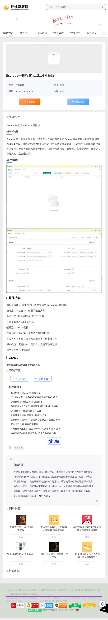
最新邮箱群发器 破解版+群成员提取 (28, 415)
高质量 (80, 148)
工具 (32, 139)
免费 (28, 153)
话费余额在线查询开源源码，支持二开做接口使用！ (36, 419)
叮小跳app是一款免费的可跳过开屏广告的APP (33, 397)
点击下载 (18, 378)
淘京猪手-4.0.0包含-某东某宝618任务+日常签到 (34, 406)
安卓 (28, 338)
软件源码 (76, 33)
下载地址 (30, 101)
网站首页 (8, 33)
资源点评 (78, 101)
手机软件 (20, 85)
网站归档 (80, 598)
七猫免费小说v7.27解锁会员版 (25, 392)
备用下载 (41, 378)
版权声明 (57, 598)
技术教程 (59, 33)
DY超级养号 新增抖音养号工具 (25, 410)
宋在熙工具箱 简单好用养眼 (24, 424)
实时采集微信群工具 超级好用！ (26, 401)
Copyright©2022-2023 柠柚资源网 (21, 598)
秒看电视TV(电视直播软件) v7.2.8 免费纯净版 (33, 433)
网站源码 (93, 33)
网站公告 (92, 598)
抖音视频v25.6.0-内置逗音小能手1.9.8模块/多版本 (35, 428)
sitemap (30, 601)
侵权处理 (69, 598)
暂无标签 (18, 447)
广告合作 (45, 598)
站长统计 (19, 601)
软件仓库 (26, 33)
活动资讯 (43, 33)
